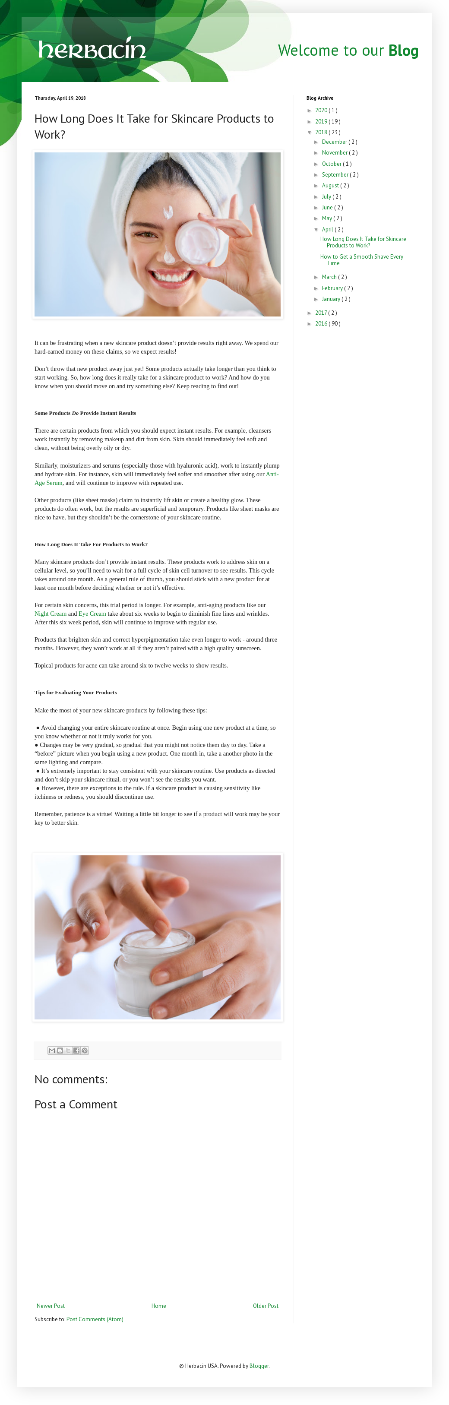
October (332, 164)
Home (159, 1306)
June (328, 207)
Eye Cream (92, 613)
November (335, 152)
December (335, 142)
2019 (322, 121)
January (331, 299)
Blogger (259, 1366)
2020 (322, 110)
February (333, 288)
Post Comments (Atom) (94, 1319)
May (327, 218)
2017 (321, 312)
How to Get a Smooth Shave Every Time (361, 260)
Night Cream (50, 613)
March (330, 277)
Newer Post (51, 1306)
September (336, 174)
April (328, 229)
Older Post (265, 1306)
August (331, 185)
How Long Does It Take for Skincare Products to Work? (363, 242)
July (327, 196)
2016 (322, 323)
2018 (322, 132)
